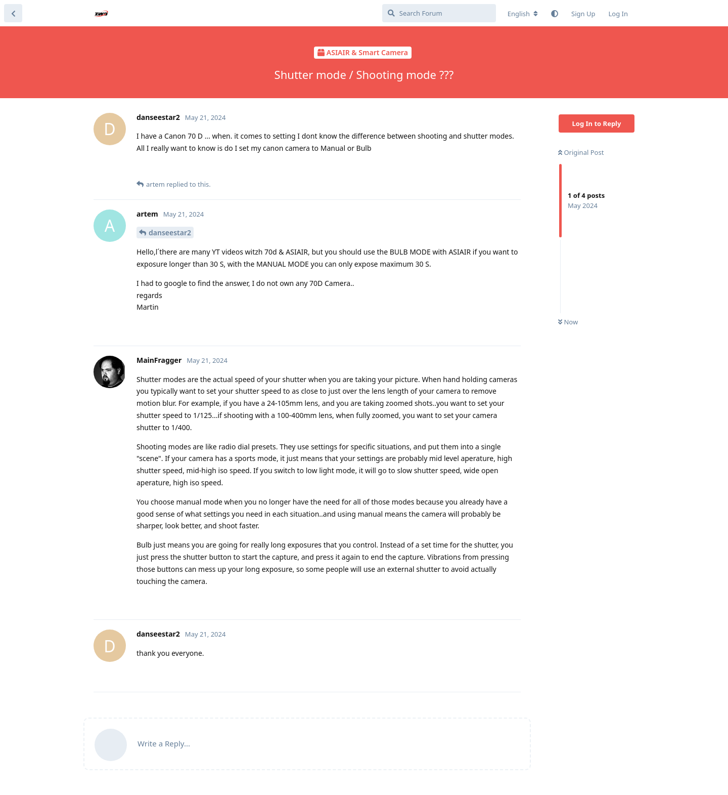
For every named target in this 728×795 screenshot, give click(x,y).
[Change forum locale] (522, 14)
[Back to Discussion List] (13, 13)
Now (568, 321)
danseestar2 (170, 232)
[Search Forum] (439, 13)
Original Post (581, 152)
